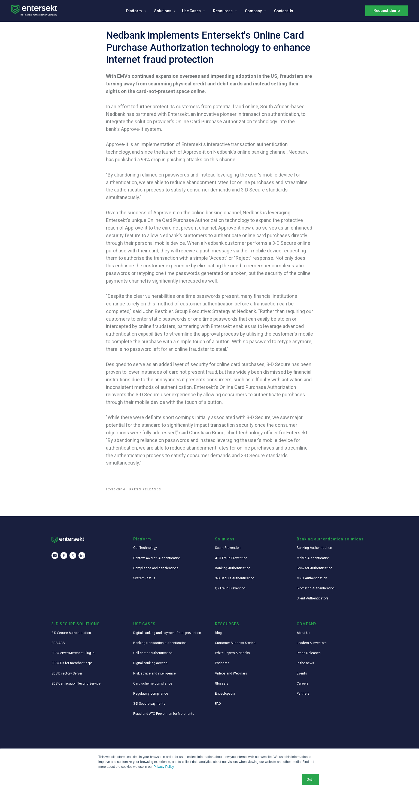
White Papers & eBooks (232, 656)
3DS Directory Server (66, 676)
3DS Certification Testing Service (76, 686)
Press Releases (309, 656)
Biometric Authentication (316, 591)
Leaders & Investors (312, 646)
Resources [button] (223, 11)
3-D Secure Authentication (234, 581)
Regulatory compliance (150, 696)
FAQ (218, 706)
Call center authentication (152, 656)
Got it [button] (310, 779)
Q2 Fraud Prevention (230, 591)
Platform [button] (134, 11)
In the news (305, 666)
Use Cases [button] (192, 11)
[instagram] (54, 558)
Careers (303, 686)
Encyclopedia (225, 696)
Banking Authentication (232, 571)
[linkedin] (81, 558)
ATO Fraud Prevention (231, 560)
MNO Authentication (312, 581)
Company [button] (254, 11)
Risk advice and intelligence (154, 676)
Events (302, 676)
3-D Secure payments (149, 706)
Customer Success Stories (235, 646)
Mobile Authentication (313, 560)
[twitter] (72, 558)
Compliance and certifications (155, 571)
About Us (303, 635)
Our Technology (145, 550)
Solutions (163, 11)
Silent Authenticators (313, 601)
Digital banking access (150, 666)
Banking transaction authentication (160, 646)
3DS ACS (58, 646)
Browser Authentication (314, 571)
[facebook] (63, 558)
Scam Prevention (228, 550)
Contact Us (283, 11)
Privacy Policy (164, 767)
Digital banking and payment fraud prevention (167, 635)
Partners (303, 696)
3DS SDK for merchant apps (72, 666)
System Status (144, 581)
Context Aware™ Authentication (157, 560)
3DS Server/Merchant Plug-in (73, 656)
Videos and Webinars (231, 676)
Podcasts (222, 666)
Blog (218, 635)
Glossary (221, 686)
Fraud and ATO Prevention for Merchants (163, 716)
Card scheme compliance (152, 686)
